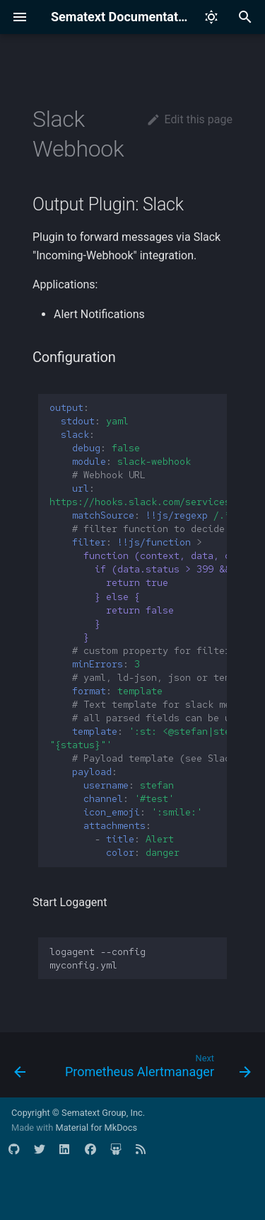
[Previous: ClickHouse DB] (20, 1069)
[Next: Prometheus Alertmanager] (156, 1069)
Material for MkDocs (96, 1127)
